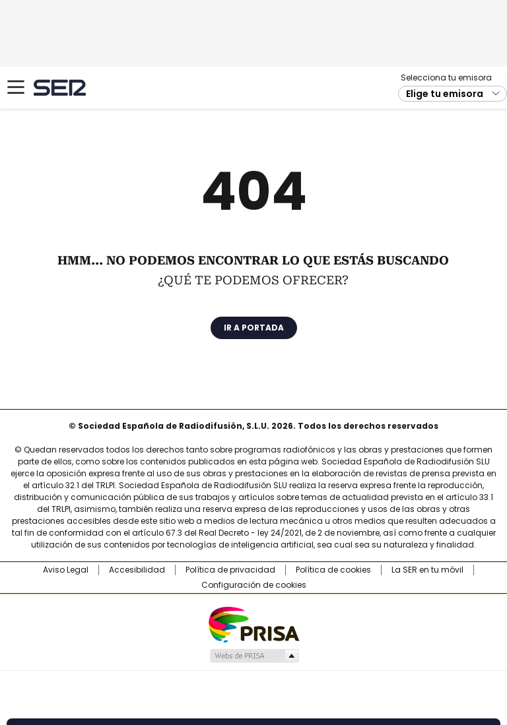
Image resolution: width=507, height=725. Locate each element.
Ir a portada (254, 327)
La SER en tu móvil (427, 570)
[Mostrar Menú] (16, 87)
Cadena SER (60, 87)
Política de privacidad (230, 570)
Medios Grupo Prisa (254, 656)
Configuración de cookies (253, 585)
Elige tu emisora (444, 93)
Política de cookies (333, 570)
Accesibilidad (137, 570)
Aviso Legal (65, 570)
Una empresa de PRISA (253, 624)
